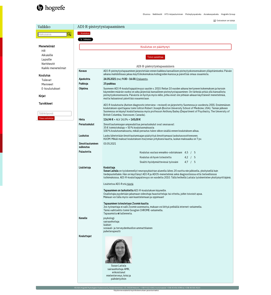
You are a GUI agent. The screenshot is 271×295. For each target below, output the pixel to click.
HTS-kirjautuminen (174, 14)
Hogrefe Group (228, 14)
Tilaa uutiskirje (46, 118)
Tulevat (46, 80)
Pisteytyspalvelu (193, 14)
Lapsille (46, 59)
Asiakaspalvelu (211, 14)
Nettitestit (157, 14)
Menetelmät (47, 46)
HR (43, 51)
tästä (130, 184)
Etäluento (142, 79)
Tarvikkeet (45, 103)
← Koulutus (84, 33)
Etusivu (146, 14)
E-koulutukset (50, 88)
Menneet (47, 84)
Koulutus (44, 75)
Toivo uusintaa (155, 57)
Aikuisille (47, 55)
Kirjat (42, 96)
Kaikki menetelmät (53, 68)
